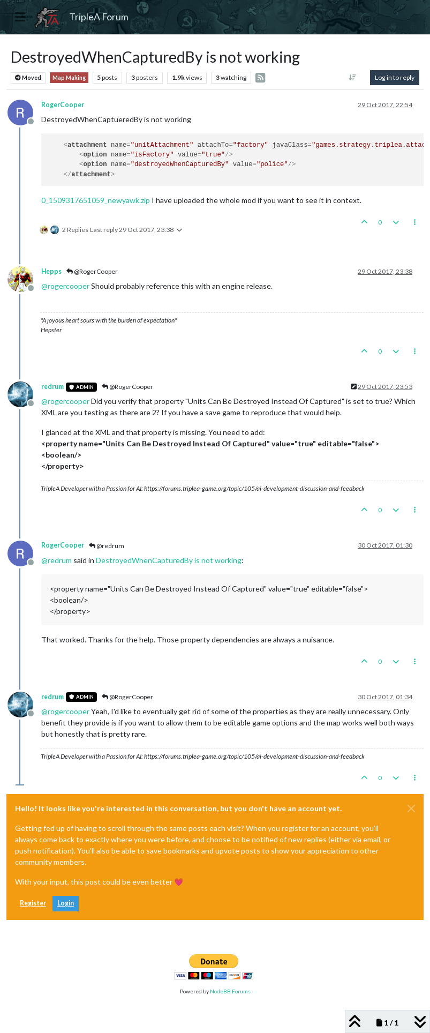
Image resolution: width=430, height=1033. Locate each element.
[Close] (411, 808)
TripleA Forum (99, 17)
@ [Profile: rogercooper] (65, 285)
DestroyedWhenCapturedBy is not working (169, 560)
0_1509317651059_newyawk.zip (95, 200)
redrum (52, 387)
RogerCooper (62, 105)
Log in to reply (394, 77)
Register (33, 903)
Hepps (51, 271)
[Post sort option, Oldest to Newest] (352, 77)
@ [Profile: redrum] (56, 560)
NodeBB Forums (230, 991)
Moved (28, 77)
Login (65, 903)
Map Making (69, 77)
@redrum (106, 546)
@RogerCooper (92, 271)
